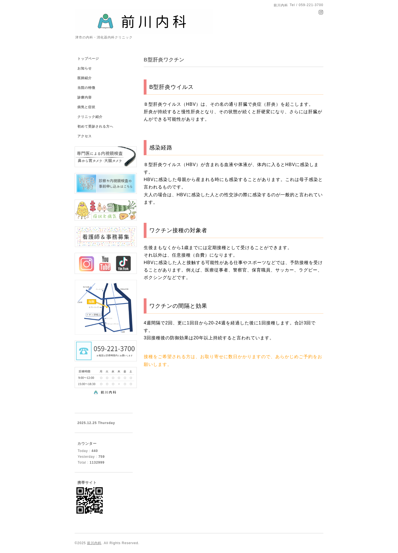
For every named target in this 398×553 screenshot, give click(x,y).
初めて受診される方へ (95, 126)
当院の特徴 (86, 88)
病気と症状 (86, 107)
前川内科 (94, 543)
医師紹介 (84, 78)
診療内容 (84, 97)
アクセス (84, 136)
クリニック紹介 (90, 117)
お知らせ (84, 68)
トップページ (88, 59)
